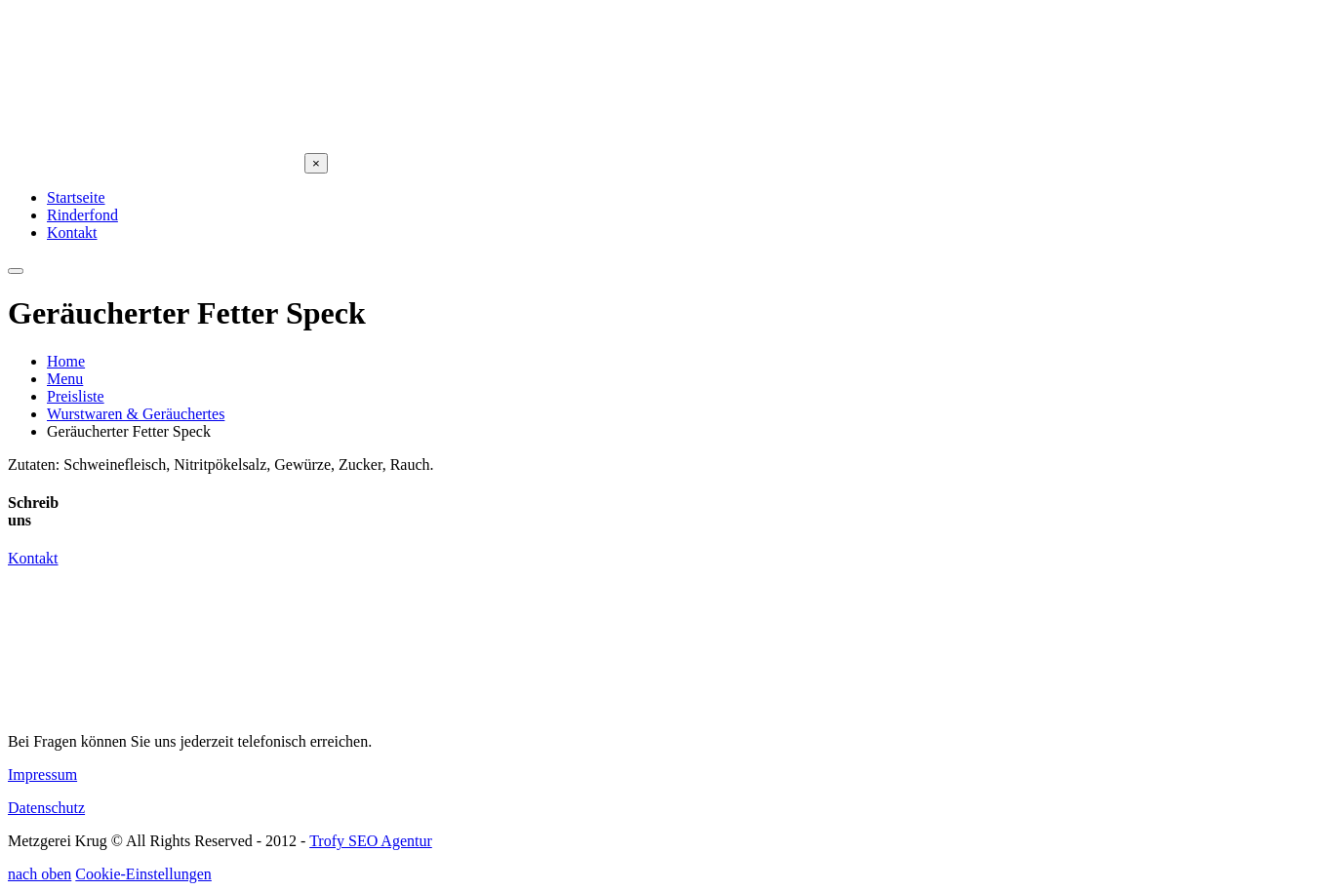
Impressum (42, 774)
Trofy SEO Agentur (370, 841)
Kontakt (33, 558)
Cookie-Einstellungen (143, 874)
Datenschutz (46, 807)
